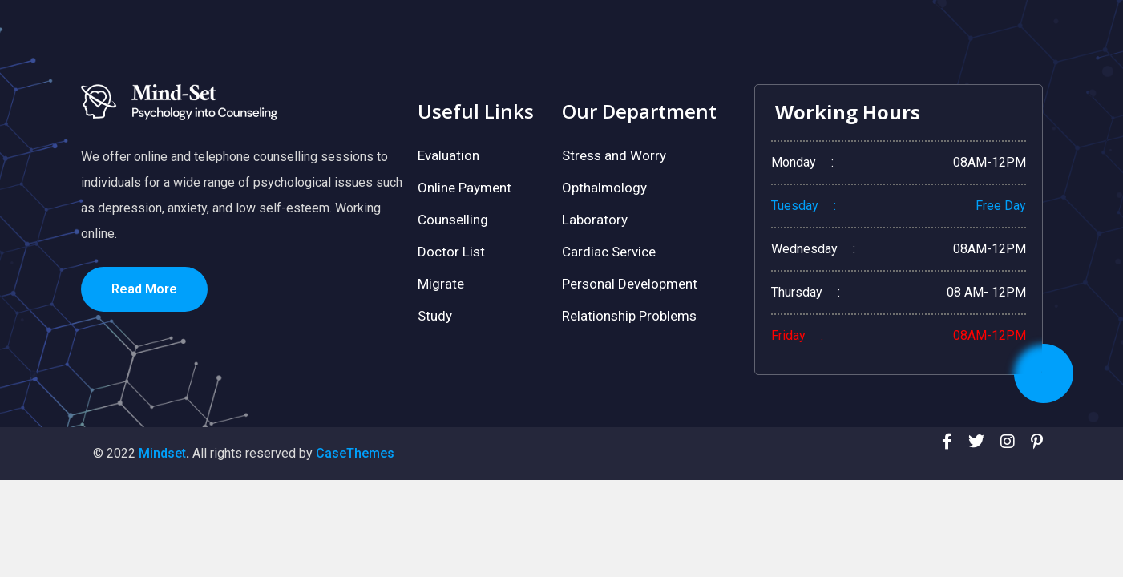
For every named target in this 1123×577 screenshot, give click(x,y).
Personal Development (629, 284)
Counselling (453, 220)
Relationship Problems (629, 316)
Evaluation (448, 155)
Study (435, 316)
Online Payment (464, 188)
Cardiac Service (609, 252)
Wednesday (804, 248)
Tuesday (794, 205)
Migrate (441, 284)
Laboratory (595, 220)
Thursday (796, 292)
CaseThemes (355, 453)
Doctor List (451, 252)
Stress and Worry (614, 155)
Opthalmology (604, 188)
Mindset (162, 453)
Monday (793, 162)
